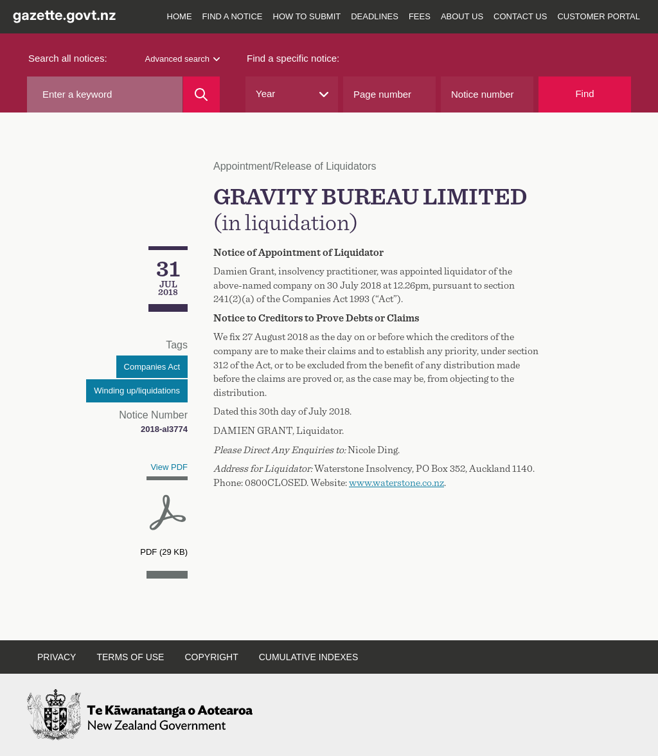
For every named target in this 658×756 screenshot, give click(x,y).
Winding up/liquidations (137, 390)
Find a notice (232, 16)
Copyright (211, 657)
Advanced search (182, 59)
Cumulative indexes (309, 657)
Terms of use (130, 657)
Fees (420, 16)
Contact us (520, 16)
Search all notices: (67, 58)
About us (462, 16)
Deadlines (374, 16)
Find (584, 93)
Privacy (56, 657)
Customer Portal (598, 16)
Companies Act (152, 367)
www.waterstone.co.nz (396, 483)
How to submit (307, 16)
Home (179, 16)
